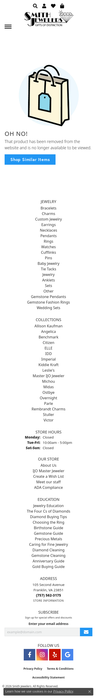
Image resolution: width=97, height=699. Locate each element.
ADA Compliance (48, 487)
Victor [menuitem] (48, 420)
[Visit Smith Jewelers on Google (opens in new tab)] (67, 654)
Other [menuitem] (49, 291)
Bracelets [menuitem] (48, 208)
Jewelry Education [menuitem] (48, 505)
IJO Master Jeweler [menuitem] (49, 470)
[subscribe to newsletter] (86, 632)
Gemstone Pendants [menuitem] (48, 296)
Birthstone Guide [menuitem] (48, 527)
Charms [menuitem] (48, 213)
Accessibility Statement (48, 677)
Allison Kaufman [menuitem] (48, 326)
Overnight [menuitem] (48, 397)
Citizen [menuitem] (48, 342)
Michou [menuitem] (48, 381)
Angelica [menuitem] (48, 331)
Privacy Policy (33, 669)
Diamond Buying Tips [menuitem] (48, 516)
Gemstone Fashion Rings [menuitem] (48, 302)
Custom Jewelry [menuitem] (48, 219)
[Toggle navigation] (8, 26)
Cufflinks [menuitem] (48, 252)
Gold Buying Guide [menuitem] (48, 566)
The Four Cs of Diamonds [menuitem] (48, 511)
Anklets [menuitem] (48, 280)
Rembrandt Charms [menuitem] (48, 409)
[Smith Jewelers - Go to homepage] (48, 19)
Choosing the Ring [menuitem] (49, 522)
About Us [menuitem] (48, 465)
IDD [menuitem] (48, 353)
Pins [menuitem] (48, 257)
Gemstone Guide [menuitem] (48, 533)
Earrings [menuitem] (48, 224)
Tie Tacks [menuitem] (48, 269)
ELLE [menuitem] (48, 348)
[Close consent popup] (89, 691)
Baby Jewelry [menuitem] (48, 263)
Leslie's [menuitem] (48, 370)
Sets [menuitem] (48, 285)
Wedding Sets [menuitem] (48, 307)
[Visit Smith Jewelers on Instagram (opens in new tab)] (42, 654)
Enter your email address (48, 623)
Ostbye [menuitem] (48, 392)
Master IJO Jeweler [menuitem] (49, 375)
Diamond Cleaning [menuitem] (48, 550)
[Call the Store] (48, 595)
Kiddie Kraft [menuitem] (48, 364)
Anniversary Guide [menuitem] (49, 561)
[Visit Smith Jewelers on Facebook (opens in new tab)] (29, 654)
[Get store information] (48, 601)
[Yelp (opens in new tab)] (55, 654)
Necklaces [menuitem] (48, 230)
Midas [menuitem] (48, 386)
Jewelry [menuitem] (48, 274)
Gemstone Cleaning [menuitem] (49, 555)
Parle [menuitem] (48, 403)
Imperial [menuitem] (48, 359)
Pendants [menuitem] (48, 235)
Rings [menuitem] (48, 241)
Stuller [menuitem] (48, 414)
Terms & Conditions (60, 669)
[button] (35, 5)
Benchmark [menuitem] (49, 337)
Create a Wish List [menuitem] (48, 476)
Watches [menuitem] (48, 246)
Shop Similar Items (30, 159)
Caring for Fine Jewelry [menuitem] (48, 544)
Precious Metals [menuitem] (48, 538)
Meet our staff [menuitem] (48, 481)
